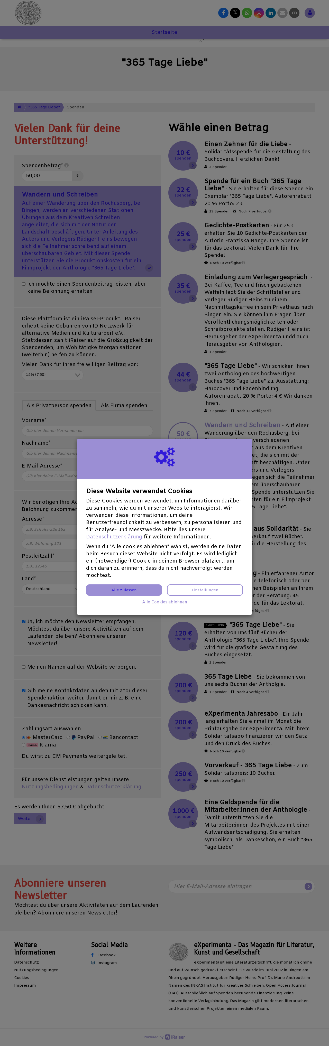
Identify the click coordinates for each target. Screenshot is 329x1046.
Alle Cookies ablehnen (164, 602)
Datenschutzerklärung (114, 537)
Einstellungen (205, 590)
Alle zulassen (124, 590)
